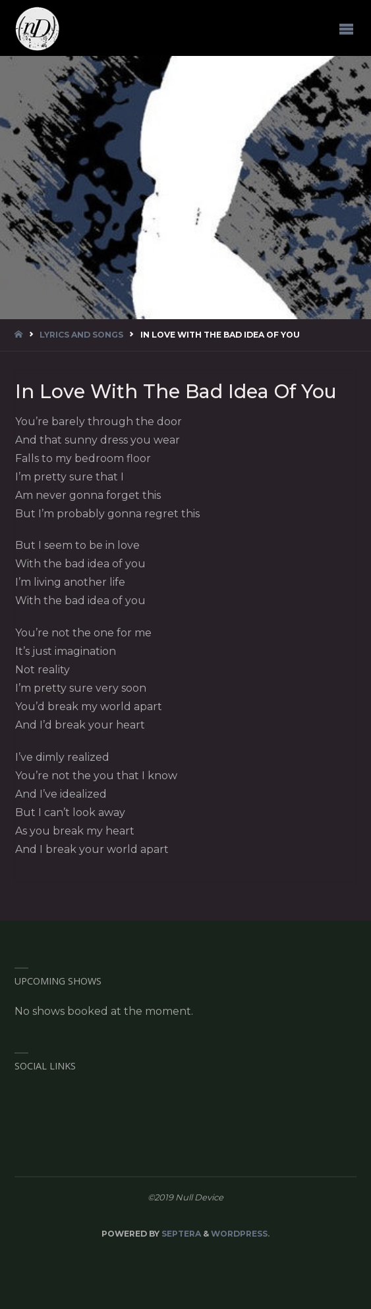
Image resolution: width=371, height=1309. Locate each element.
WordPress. (240, 1234)
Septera (180, 1234)
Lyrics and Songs (81, 335)
